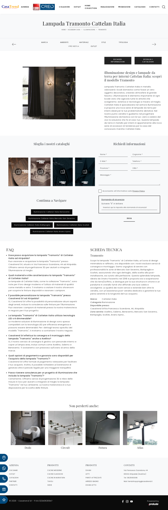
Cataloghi (140, 7)
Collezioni (64, 7)
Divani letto (91, 485)
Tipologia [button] (123, 42)
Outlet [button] (94, 46)
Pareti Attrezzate (94, 478)
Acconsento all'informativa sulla (124, 191)
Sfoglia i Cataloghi (148, 60)
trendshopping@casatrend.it (140, 481)
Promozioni (124, 7)
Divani (88, 470)
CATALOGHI (14, 478)
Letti (88, 474)
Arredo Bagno (92, 481)
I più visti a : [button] (74, 46)
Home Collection (91, 6)
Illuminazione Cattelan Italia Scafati (73, 225)
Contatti (154, 7)
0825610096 (132, 478)
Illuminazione (89, 30)
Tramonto (102, 30)
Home (64, 30)
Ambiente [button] (64, 42)
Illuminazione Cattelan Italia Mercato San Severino (51, 218)
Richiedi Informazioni (118, 60)
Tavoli (50, 481)
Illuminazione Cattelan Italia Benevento (52, 212)
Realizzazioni (107, 7)
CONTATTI (13, 485)
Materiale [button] (84, 42)
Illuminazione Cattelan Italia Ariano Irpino (52, 231)
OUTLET (12, 474)
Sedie (49, 485)
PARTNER (13, 481)
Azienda (25, 7)
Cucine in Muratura (56, 478)
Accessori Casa (74, 30)
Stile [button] (103, 42)
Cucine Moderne (54, 470)
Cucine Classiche (55, 474)
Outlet (77, 7)
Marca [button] (44, 42)
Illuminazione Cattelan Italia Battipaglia (32, 225)
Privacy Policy (138, 191)
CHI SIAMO (13, 470)
